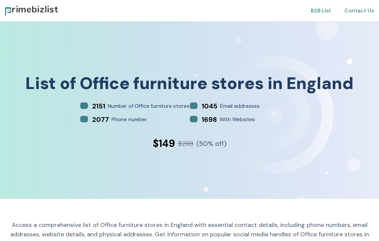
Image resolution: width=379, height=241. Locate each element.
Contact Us (359, 10)
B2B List (321, 10)
